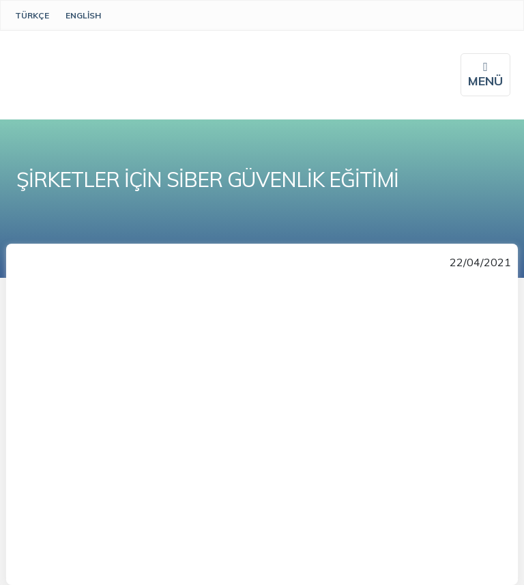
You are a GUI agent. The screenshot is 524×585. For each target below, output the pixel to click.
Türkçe (32, 15)
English (83, 15)
